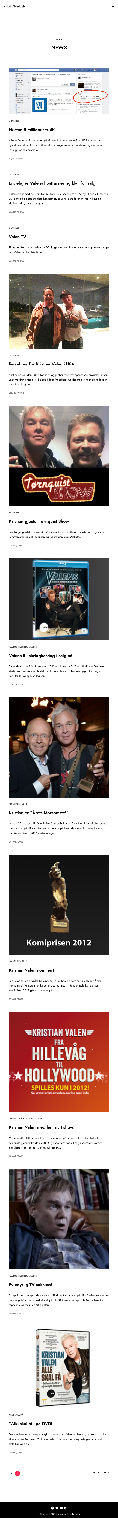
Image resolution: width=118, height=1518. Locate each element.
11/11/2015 (16, 159)
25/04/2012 (16, 1314)
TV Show (14, 513)
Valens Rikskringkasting (23, 647)
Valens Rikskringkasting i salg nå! (41, 656)
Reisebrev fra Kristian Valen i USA (42, 364)
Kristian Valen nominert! (32, 970)
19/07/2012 (16, 999)
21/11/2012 (16, 685)
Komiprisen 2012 (18, 804)
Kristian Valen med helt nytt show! (42, 1127)
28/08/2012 (16, 842)
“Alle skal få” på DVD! (30, 1424)
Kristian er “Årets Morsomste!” (38, 813)
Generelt (14, 121)
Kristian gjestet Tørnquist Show (39, 521)
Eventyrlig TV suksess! (30, 1285)
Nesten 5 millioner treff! (32, 130)
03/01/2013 (16, 546)
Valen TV (17, 237)
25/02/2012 (16, 1453)
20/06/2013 (16, 393)
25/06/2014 (16, 212)
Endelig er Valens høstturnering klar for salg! (53, 183)
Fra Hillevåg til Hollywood (25, 1118)
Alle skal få (16, 1415)
